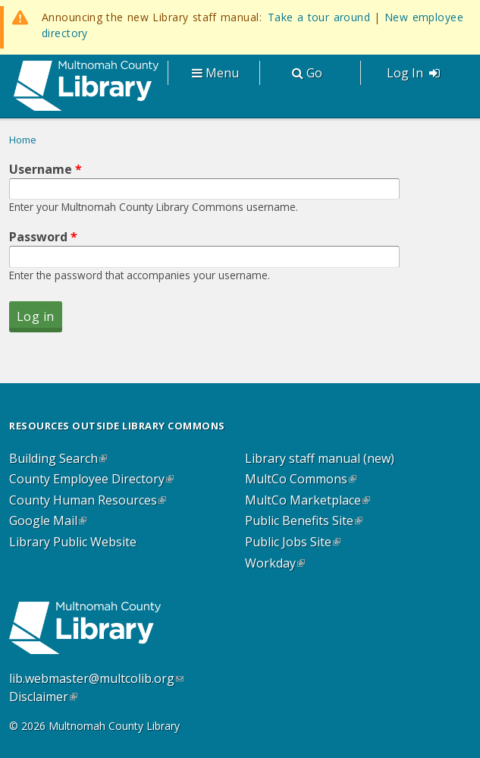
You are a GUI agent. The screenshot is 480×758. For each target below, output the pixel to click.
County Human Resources (87, 501)
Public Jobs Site (292, 542)
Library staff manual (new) (319, 459)
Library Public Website (72, 542)
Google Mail (47, 521)
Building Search (58, 459)
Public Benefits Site (303, 521)
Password (43, 236)
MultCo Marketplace (307, 501)
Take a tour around (319, 17)
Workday (275, 564)
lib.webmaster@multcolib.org (96, 678)
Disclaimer (43, 696)
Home (22, 139)
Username (45, 169)
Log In (413, 72)
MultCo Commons (300, 479)
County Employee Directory (91, 479)
